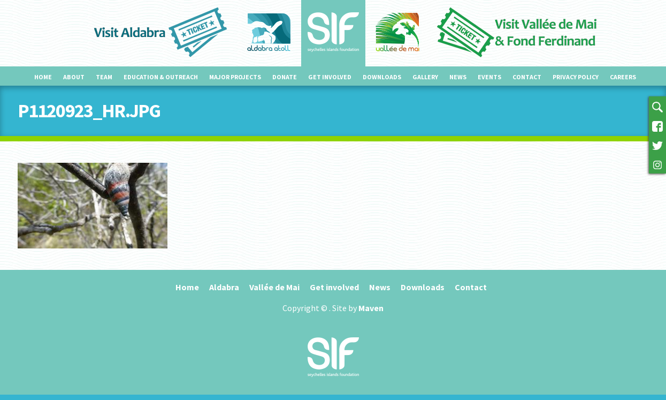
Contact (526, 77)
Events (489, 77)
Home (43, 77)
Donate (284, 77)
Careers (623, 77)
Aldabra (224, 287)
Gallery (425, 77)
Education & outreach (161, 77)
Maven (371, 308)
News (457, 77)
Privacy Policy (576, 77)
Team (104, 77)
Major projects (235, 77)
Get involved (329, 77)
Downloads (382, 77)
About (74, 77)
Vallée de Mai (274, 287)
